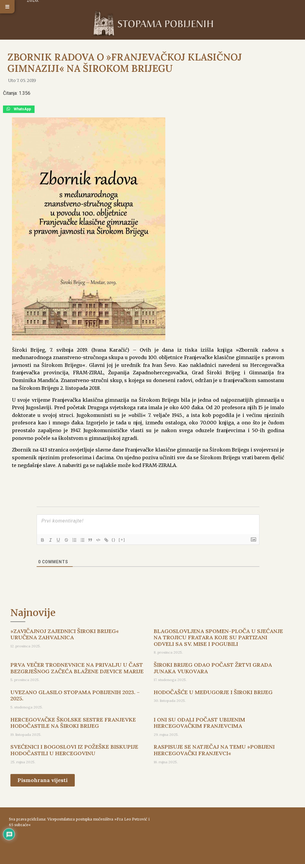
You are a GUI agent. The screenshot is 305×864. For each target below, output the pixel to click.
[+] (125, 539)
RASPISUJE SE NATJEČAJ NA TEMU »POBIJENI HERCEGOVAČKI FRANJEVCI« (214, 750)
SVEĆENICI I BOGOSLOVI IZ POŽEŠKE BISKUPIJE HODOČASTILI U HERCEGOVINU (74, 750)
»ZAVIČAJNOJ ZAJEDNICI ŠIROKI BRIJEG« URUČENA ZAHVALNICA (64, 634)
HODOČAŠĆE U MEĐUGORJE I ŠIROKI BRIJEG (213, 692)
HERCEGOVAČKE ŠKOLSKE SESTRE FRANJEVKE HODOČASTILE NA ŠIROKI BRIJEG (73, 723)
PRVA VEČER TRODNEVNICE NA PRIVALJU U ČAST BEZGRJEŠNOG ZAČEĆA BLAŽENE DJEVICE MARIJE (77, 668)
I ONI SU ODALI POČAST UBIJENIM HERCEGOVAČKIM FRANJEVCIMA (199, 723)
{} (117, 539)
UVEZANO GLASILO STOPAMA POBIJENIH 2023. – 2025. (75, 695)
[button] (7, 6)
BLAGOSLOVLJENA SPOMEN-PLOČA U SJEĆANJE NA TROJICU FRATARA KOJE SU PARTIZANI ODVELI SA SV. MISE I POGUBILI (218, 637)
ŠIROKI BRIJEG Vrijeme (225, 832)
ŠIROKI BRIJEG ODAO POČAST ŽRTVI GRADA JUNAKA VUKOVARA (213, 668)
